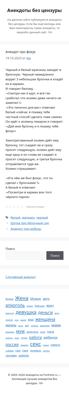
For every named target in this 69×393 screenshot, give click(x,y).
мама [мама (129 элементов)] (56, 325)
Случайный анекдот (21, 277)
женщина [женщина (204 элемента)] (45, 319)
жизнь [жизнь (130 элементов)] (11, 325)
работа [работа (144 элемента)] (35, 337)
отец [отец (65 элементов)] (42, 332)
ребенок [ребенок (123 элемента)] (50, 337)
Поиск (10, 249)
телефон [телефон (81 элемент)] (35, 350)
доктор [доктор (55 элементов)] (9, 319)
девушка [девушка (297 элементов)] (26, 312)
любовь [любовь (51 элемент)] (34, 325)
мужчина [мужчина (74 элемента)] (32, 332)
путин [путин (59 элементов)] (24, 337)
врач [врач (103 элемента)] (50, 305)
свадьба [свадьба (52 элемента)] (24, 345)
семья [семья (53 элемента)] (46, 345)
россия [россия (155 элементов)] (12, 344)
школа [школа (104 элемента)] (24, 355)
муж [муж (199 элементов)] (20, 331)
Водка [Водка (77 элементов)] (9, 299)
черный (42, 217)
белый (15, 217)
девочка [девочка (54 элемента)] (10, 313)
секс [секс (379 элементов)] (35, 344)
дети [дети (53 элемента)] (56, 313)
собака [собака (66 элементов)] (10, 350)
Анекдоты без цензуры (34, 10)
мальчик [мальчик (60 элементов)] (44, 325)
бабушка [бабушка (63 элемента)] (40, 305)
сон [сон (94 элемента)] (18, 350)
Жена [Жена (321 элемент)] (22, 297)
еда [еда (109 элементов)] (30, 319)
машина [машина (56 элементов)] (10, 331)
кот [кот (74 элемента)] (27, 325)
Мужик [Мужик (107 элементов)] (35, 298)
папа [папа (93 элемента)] (50, 331)
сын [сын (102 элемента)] (25, 350)
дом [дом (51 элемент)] (17, 320)
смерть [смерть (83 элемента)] (55, 345)
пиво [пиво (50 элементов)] (17, 337)
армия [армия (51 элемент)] (29, 306)
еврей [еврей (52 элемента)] (23, 320)
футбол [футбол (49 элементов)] (46, 351)
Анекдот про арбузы (25, 229)
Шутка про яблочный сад (29, 223)
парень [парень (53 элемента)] (9, 337)
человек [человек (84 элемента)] (11, 355)
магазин (28, 217)
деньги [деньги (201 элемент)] (45, 312)
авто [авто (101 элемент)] (46, 299)
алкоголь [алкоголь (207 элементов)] (15, 305)
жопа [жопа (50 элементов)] (20, 325)
